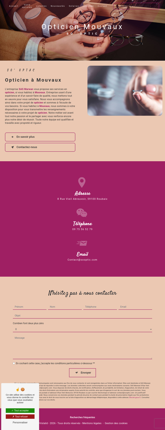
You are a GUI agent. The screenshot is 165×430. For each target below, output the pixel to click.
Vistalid (43, 423)
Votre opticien (27, 6)
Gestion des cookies (116, 423)
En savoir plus (22, 137)
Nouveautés (58, 6)
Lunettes (41, 6)
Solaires (74, 6)
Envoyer (86, 368)
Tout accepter (20, 410)
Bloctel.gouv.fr (135, 393)
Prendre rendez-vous (136, 6)
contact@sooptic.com (82, 255)
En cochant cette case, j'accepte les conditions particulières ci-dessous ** (55, 358)
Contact (102, 6)
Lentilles (88, 6)
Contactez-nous (23, 147)
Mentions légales (91, 423)
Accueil (13, 6)
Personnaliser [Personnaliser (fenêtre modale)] (20, 422)
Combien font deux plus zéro (28, 318)
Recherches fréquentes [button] (82, 417)
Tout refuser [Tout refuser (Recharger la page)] (20, 416)
